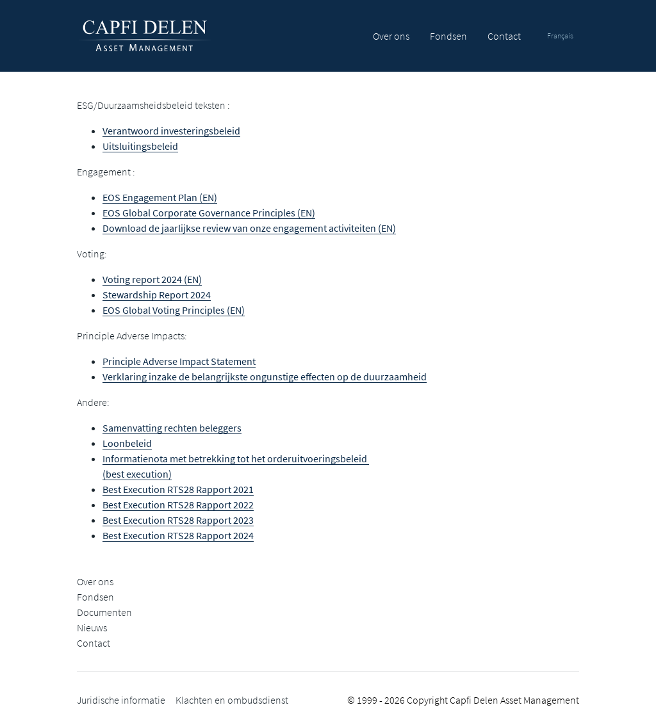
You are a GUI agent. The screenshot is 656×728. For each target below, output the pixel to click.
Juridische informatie (121, 699)
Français (560, 35)
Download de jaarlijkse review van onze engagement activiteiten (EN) (249, 228)
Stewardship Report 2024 (156, 294)
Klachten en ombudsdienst (232, 699)
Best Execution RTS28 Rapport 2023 (178, 520)
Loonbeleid (127, 443)
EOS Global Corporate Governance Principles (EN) (208, 212)
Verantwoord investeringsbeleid (171, 130)
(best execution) (137, 473)
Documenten (104, 612)
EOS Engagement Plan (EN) (159, 197)
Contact (504, 35)
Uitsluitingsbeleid (140, 146)
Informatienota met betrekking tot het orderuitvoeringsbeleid (235, 458)
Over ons (391, 35)
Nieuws (92, 627)
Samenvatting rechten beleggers (172, 427)
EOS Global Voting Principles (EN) (173, 309)
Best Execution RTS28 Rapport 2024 (178, 535)
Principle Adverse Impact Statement (179, 361)
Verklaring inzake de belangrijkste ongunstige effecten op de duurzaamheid (264, 376)
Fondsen (448, 35)
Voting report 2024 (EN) (152, 279)
